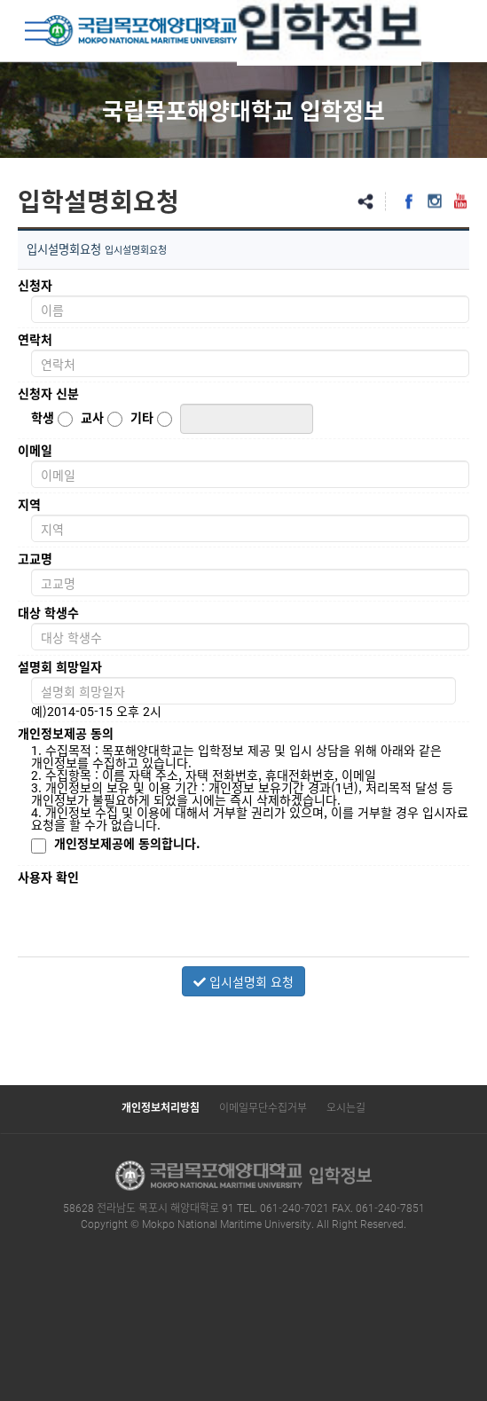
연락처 (35, 339)
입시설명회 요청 (243, 981)
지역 (29, 504)
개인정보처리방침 (161, 1107)
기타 (141, 417)
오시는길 (345, 1107)
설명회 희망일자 (60, 666)
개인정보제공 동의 (66, 733)
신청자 (35, 285)
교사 (92, 417)
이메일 (35, 450)
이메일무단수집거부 (263, 1107)
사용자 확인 (48, 876)
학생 (42, 417)
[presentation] (166, 921)
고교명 (35, 558)
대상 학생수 (48, 612)
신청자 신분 (48, 393)
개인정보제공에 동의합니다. (127, 843)
